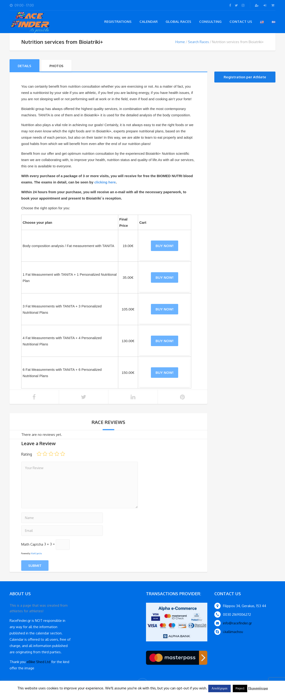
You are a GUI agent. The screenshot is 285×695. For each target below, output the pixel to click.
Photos (56, 66)
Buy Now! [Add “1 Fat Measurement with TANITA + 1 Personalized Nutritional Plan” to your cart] (165, 277)
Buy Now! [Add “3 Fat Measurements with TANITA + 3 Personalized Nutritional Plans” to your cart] (165, 309)
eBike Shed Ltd (38, 662)
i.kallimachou (233, 632)
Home (180, 42)
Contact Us (240, 21)
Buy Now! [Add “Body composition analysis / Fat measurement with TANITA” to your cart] (165, 246)
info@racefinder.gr (237, 623)
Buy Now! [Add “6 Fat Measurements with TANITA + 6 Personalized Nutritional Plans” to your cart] (165, 372)
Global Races (178, 21)
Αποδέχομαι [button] (219, 688)
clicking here (105, 182)
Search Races (198, 42)
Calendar (148, 21)
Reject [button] (240, 688)
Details (24, 66)
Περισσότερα (258, 688)
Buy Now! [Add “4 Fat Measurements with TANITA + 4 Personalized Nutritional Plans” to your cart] (165, 341)
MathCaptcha (36, 553)
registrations (118, 21)
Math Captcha (32, 544)
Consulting (210, 21)
